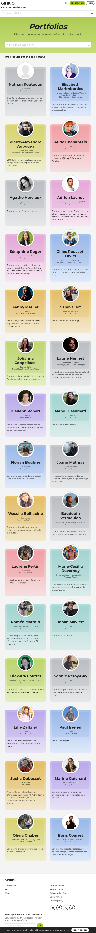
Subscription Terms (59, 893)
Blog (7, 893)
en (66, 3)
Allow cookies (80, 930)
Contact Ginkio (57, 885)
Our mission (10, 885)
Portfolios (6, 7)
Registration (77, 3)
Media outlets (19, 7)
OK (40, 925)
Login (90, 3)
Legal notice (56, 897)
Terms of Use (56, 889)
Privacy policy (56, 900)
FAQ (7, 889)
